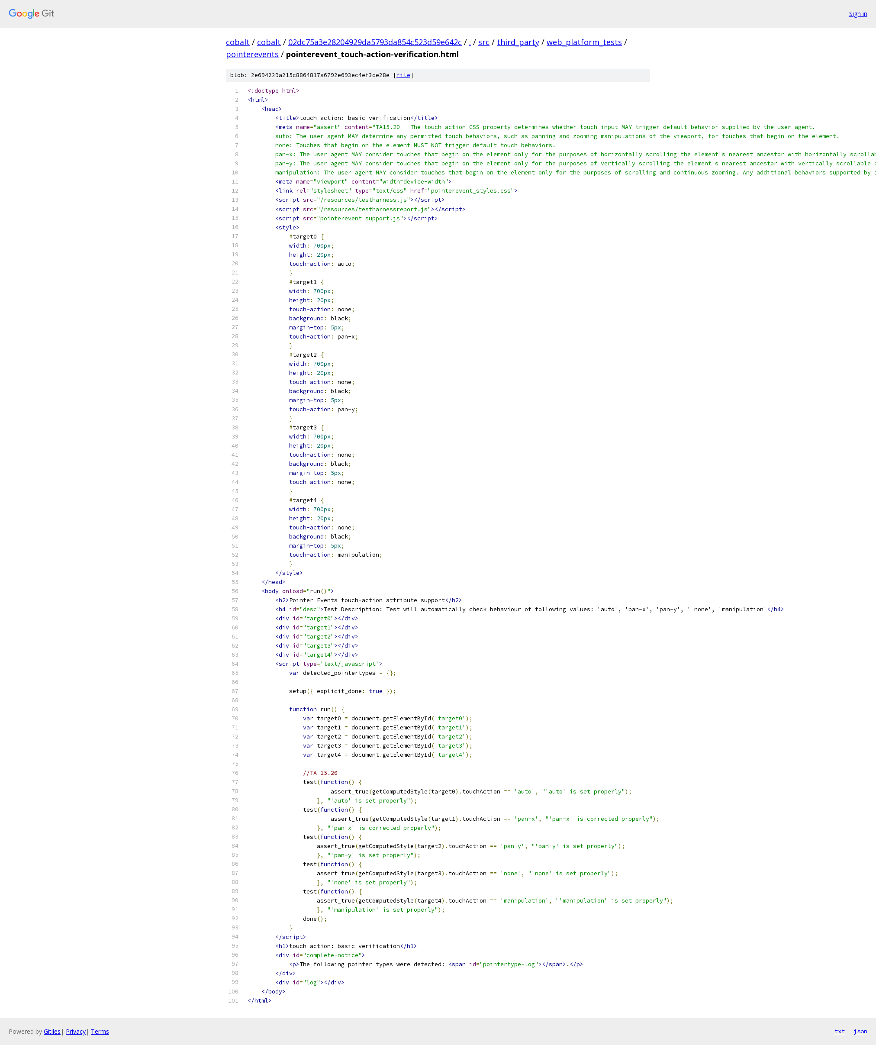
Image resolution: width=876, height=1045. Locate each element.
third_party (518, 42)
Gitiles (52, 1031)
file (403, 75)
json (860, 1031)
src (484, 42)
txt (839, 1031)
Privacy (76, 1031)
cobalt (238, 42)
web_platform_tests (584, 42)
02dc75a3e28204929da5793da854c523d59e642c (375, 42)
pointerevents (252, 54)
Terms (100, 1031)
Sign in (858, 14)
